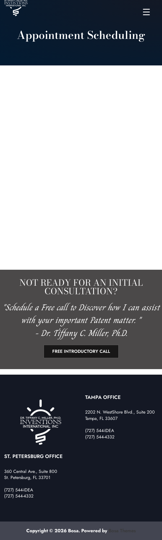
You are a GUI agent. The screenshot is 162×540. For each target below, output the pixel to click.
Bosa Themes (122, 530)
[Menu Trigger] (146, 11)
